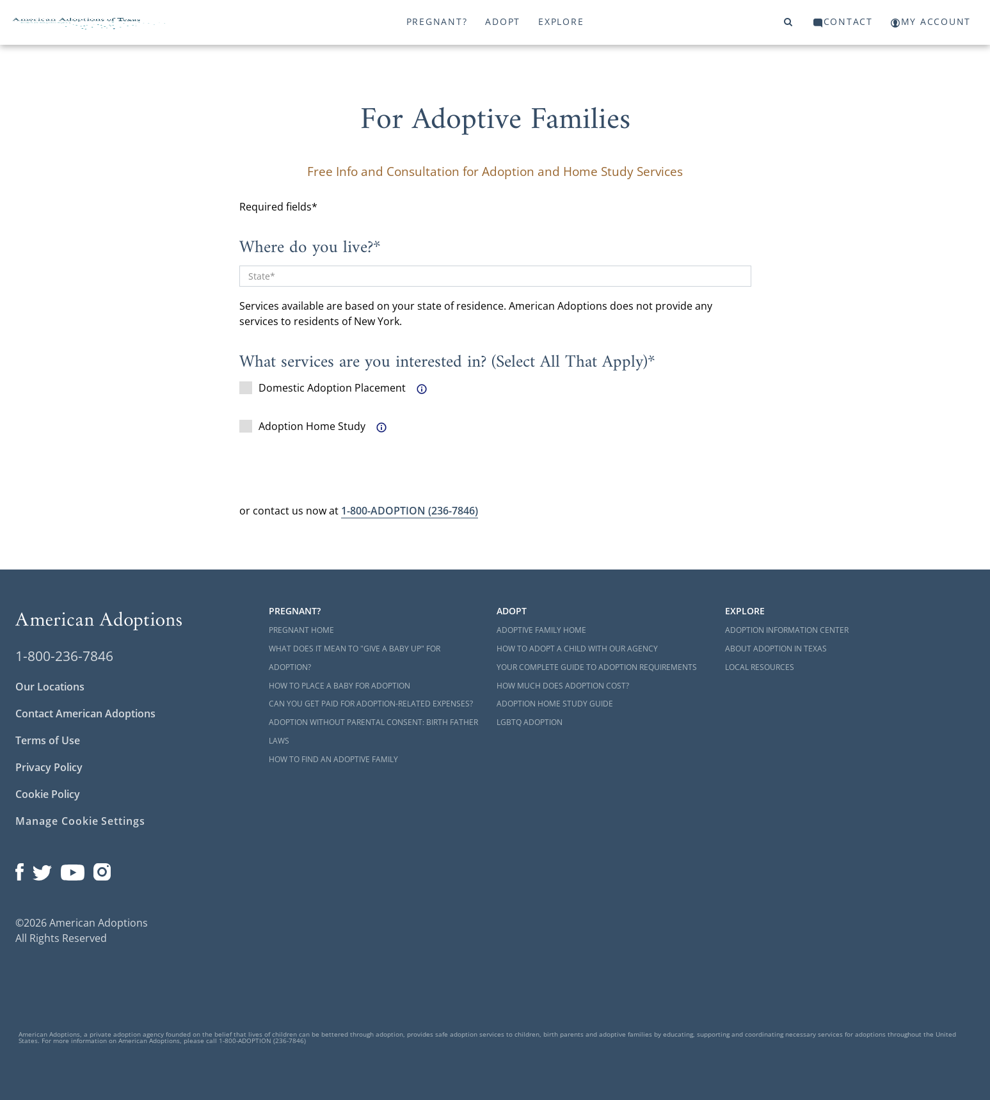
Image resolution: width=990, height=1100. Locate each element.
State (259, 276)
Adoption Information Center (787, 630)
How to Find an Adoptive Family (333, 759)
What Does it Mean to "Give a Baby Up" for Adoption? (354, 658)
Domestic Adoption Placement (322, 388)
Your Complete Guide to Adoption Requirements (597, 667)
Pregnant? (437, 21)
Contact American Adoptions (85, 713)
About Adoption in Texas (776, 648)
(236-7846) (409, 511)
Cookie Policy (47, 794)
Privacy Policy (49, 767)
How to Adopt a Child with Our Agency (577, 648)
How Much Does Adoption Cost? (563, 685)
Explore (561, 21)
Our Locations (49, 687)
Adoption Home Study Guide (555, 703)
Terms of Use (47, 740)
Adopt (502, 21)
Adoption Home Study (302, 426)
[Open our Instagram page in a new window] (102, 869)
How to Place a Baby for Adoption (339, 685)
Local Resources (759, 667)
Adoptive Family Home (541, 630)
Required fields (275, 207)
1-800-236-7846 (64, 656)
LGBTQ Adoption (530, 722)
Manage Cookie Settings (80, 821)
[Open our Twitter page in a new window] (42, 869)
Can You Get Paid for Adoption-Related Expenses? (371, 703)
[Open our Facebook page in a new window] (19, 869)
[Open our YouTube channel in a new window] (72, 869)
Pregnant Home (301, 630)
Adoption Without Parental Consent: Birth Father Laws (373, 731)
